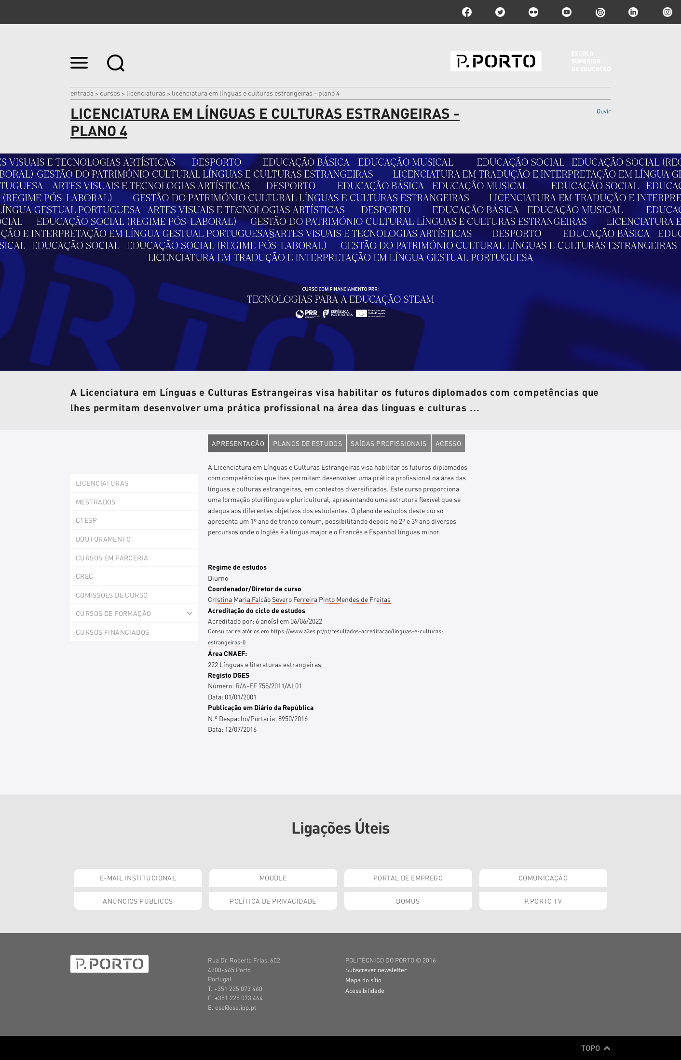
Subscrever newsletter (376, 969)
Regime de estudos (237, 566)
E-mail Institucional (138, 877)
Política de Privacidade (273, 900)
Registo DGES (228, 674)
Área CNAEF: (227, 653)
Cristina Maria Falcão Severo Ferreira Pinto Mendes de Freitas (299, 599)
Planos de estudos (307, 443)
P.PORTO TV (543, 900)
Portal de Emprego (408, 877)
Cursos (110, 92)
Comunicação (543, 877)
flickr (533, 12)
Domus (408, 900)
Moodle (273, 877)
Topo (596, 1048)
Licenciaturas (145, 92)
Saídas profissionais (388, 443)
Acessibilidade (364, 990)
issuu (600, 12)
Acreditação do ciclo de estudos (256, 610)
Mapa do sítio (363, 980)
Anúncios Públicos (138, 900)
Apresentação (238, 443)
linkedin (633, 12)
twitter (500, 12)
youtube (567, 12)
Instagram (666, 12)
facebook (467, 12)
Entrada (82, 92)
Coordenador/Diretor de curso (254, 588)
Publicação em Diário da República (260, 707)
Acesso (449, 443)
